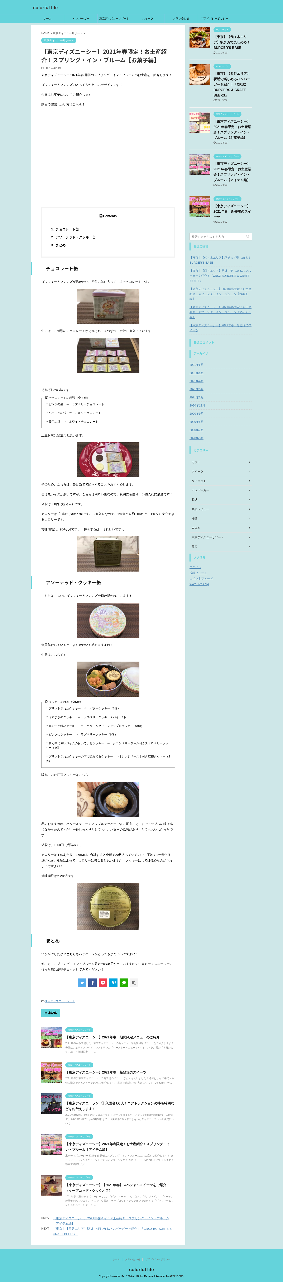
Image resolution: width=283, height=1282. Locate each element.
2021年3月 (196, 389)
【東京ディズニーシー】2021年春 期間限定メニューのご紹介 (112, 1037)
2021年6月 (196, 364)
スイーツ (147, 18)
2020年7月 (196, 430)
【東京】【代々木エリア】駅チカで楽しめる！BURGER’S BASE (232, 42)
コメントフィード (201, 578)
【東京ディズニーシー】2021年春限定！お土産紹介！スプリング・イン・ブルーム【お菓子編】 (220, 294)
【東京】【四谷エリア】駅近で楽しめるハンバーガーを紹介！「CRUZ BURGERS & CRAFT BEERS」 (232, 84)
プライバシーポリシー (214, 18)
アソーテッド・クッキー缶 (75, 237)
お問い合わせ (181, 18)
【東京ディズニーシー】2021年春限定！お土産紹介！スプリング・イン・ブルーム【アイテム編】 (220, 312)
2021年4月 (196, 381)
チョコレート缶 (67, 229)
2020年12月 (197, 405)
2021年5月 (196, 373)
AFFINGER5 (176, 1276)
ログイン (195, 567)
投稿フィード (198, 572)
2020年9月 (196, 413)
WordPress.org (199, 584)
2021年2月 (196, 397)
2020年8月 (196, 421)
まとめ (60, 245)
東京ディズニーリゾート (114, 18)
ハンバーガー (81, 18)
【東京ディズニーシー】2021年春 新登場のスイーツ (105, 1072)
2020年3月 (196, 438)
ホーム (47, 18)
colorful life (45, 7)
